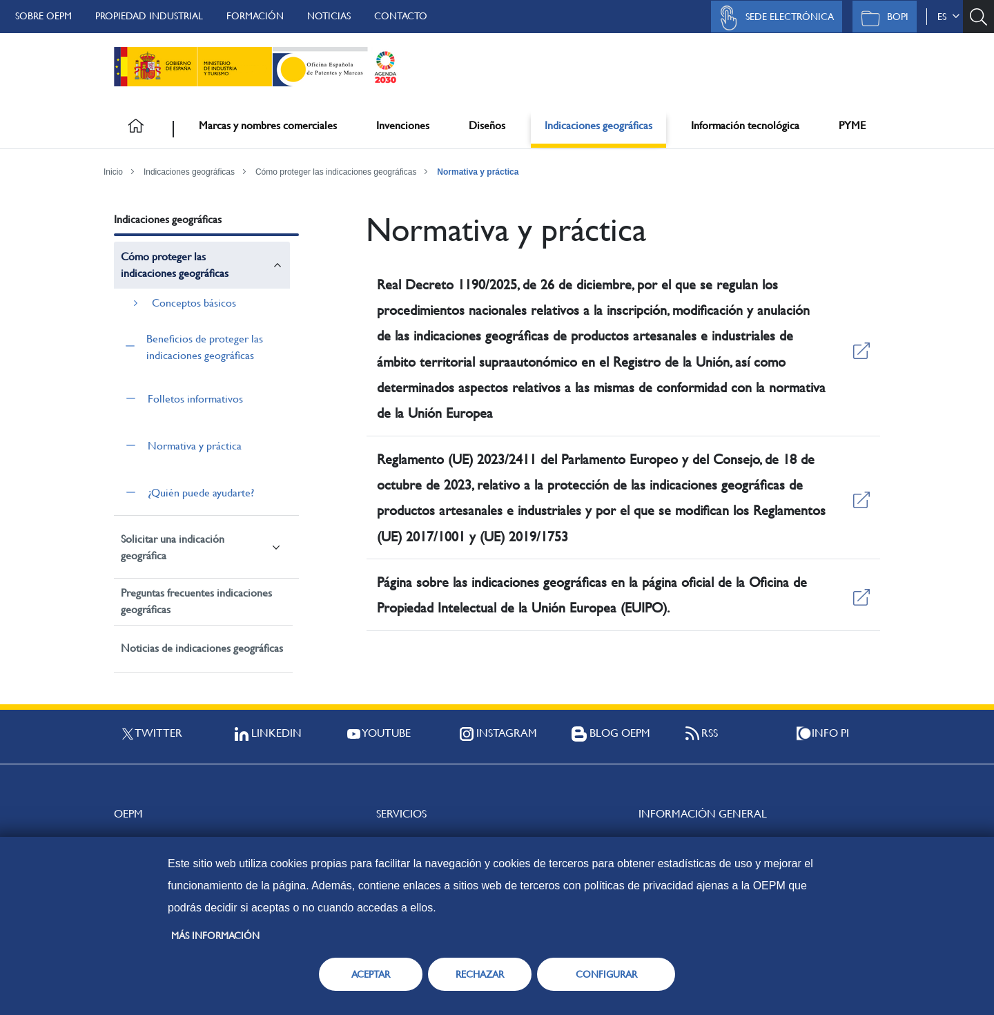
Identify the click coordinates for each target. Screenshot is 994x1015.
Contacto (400, 15)
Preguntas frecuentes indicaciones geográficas (196, 601)
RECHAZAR (480, 974)
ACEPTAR (370, 974)
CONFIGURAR (606, 974)
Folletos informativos (195, 398)
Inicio (113, 172)
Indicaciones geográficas (598, 125)
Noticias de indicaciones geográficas (202, 648)
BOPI (881, 18)
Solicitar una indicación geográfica (172, 547)
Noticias (329, 15)
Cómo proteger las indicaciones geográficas (335, 172)
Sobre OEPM (43, 15)
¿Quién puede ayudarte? (201, 492)
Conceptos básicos (194, 302)
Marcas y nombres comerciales (268, 125)
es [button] (948, 16)
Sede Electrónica (773, 18)
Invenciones (402, 125)
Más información (215, 935)
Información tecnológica (745, 125)
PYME (852, 125)
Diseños (487, 125)
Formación (255, 15)
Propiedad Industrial (149, 15)
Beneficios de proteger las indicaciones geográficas (204, 347)
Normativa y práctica (477, 172)
